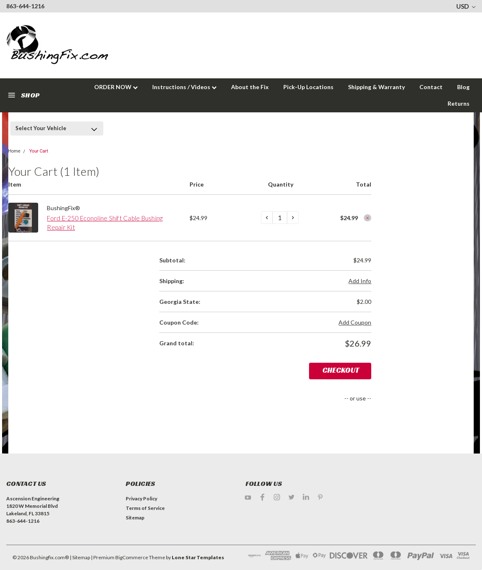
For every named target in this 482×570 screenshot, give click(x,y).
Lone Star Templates (198, 557)
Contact (431, 86)
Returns (459, 103)
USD (465, 6)
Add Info (359, 280)
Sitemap (135, 517)
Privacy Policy (141, 498)
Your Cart (38, 151)
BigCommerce (131, 557)
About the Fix (250, 86)
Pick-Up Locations (308, 86)
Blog (463, 86)
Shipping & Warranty (376, 86)
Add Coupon (354, 322)
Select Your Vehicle (40, 128)
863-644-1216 (25, 6)
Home (14, 151)
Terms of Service (145, 508)
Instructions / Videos (184, 86)
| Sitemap (80, 557)
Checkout (340, 370)
